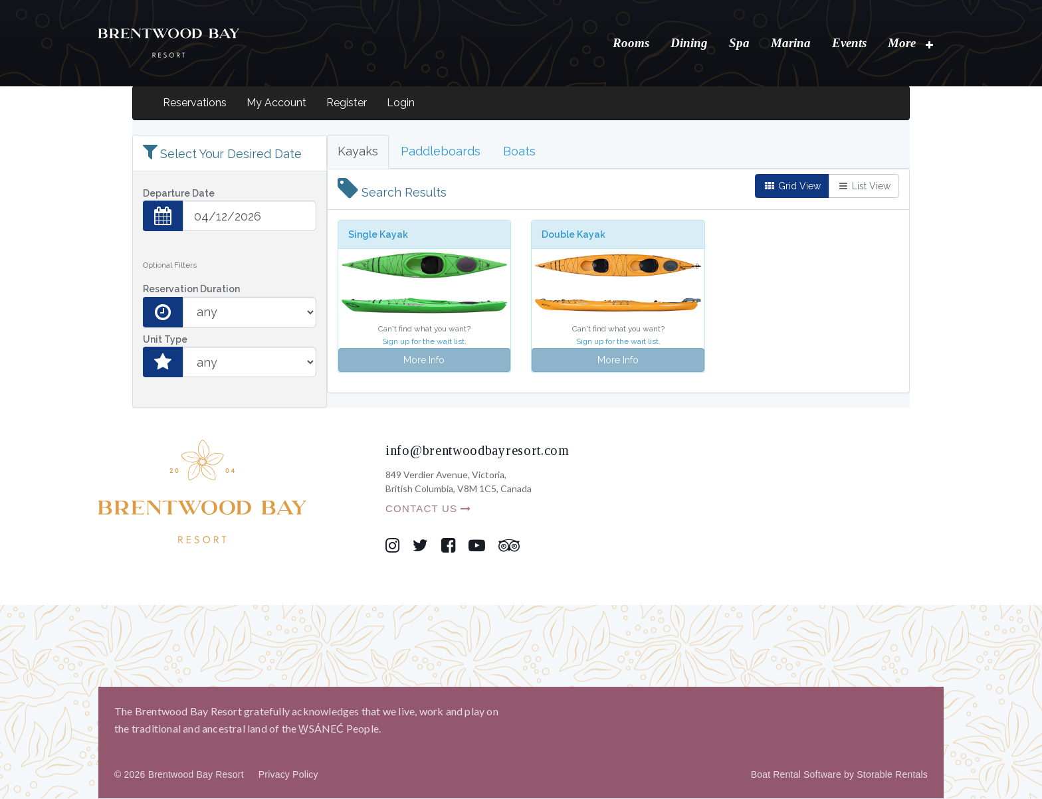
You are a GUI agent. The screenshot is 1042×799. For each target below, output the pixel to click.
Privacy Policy (288, 775)
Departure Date (179, 194)
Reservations (195, 103)
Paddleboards (440, 152)
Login (401, 103)
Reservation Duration (191, 289)
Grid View (792, 186)
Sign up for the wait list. (424, 342)
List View (863, 186)
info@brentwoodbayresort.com (477, 451)
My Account (276, 103)
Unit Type (165, 340)
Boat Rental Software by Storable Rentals (839, 775)
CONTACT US (428, 509)
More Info (424, 360)
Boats (519, 152)
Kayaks (358, 152)
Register (346, 103)
